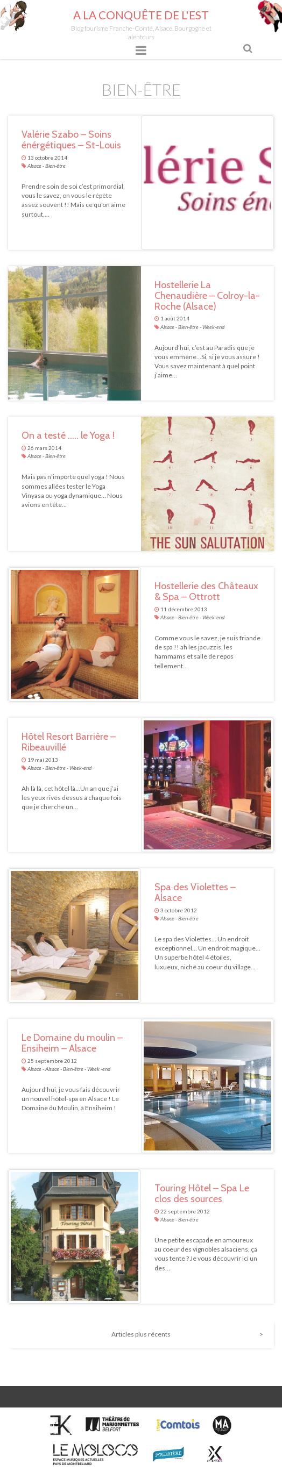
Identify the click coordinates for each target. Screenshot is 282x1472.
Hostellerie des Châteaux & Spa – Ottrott (206, 591)
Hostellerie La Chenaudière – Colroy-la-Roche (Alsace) (207, 295)
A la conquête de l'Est (141, 15)
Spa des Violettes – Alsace (195, 892)
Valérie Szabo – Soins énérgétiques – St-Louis (71, 139)
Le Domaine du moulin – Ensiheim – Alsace (72, 1043)
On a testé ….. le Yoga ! (68, 435)
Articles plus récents (141, 1334)
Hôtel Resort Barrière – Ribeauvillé (69, 742)
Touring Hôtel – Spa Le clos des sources (201, 1193)
